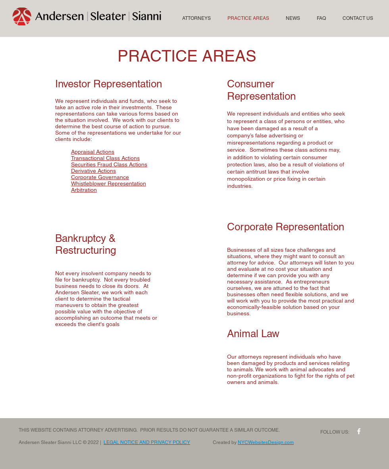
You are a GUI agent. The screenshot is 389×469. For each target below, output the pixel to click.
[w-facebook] (359, 431)
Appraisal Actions (92, 152)
